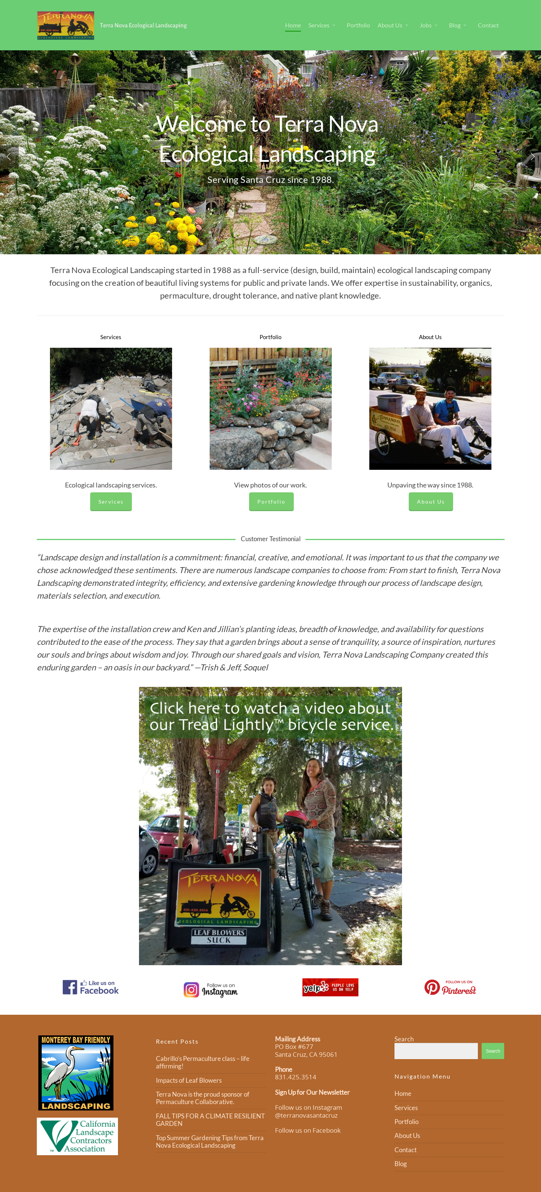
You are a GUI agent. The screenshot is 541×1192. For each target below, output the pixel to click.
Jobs (429, 25)
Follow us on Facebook (308, 1130)
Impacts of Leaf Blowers (189, 1080)
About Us (393, 25)
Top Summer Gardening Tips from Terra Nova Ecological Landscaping (210, 1141)
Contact (488, 25)
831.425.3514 (295, 1077)
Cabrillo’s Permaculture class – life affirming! (202, 1062)
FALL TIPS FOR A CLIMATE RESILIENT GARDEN (210, 1119)
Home (293, 25)
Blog (458, 25)
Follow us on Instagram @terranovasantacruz (308, 1111)
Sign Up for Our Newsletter (312, 1092)
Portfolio (358, 25)
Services (322, 25)
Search (404, 1039)
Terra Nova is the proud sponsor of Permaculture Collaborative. (202, 1098)
